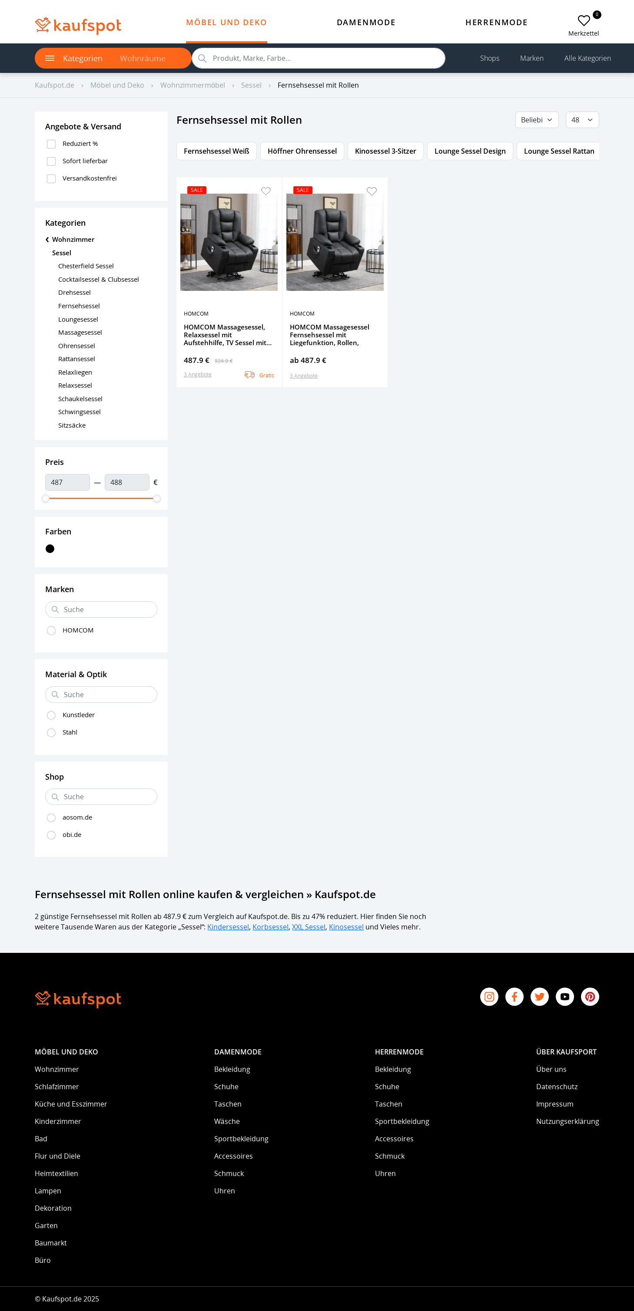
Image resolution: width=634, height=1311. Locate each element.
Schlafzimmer (57, 1086)
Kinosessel (346, 927)
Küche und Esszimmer (71, 1104)
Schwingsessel (79, 411)
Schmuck (229, 1173)
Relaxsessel (75, 385)
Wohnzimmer (57, 1069)
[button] (266, 191)
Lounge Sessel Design (470, 151)
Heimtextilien (56, 1173)
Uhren (224, 1191)
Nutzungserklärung (567, 1121)
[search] (318, 58)
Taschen (228, 1104)
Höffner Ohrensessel (302, 151)
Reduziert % (80, 143)
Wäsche (227, 1121)
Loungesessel (78, 319)
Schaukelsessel (80, 398)
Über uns (551, 1069)
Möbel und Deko (226, 22)
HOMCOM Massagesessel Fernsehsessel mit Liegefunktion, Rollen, (329, 334)
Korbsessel (270, 927)
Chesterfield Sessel (86, 265)
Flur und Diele (57, 1156)
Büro (43, 1260)
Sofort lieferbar (85, 160)
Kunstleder (79, 714)
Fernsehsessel (79, 305)
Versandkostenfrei (90, 178)
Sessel (61, 252)
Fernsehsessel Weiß (216, 151)
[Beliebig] (537, 120)
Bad (41, 1138)
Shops (489, 58)
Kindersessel (228, 927)
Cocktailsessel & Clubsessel (98, 279)
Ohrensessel (76, 345)
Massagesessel (80, 332)
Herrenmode (496, 22)
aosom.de (77, 817)
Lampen (48, 1191)
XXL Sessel (308, 927)
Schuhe (226, 1086)
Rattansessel (76, 358)
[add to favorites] (584, 21)
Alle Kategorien (587, 58)
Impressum (555, 1104)
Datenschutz (557, 1086)
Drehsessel (74, 292)
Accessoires (233, 1156)
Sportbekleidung (241, 1138)
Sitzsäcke (71, 425)
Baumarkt (51, 1243)
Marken (532, 58)
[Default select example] (582, 120)
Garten (46, 1225)
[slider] (46, 498)
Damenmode (366, 22)
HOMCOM (78, 630)
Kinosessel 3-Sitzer (385, 151)
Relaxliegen (75, 372)
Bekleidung (232, 1069)
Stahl (70, 732)
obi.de (72, 834)
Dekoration (53, 1208)
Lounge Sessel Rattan (559, 151)
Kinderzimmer (58, 1121)
